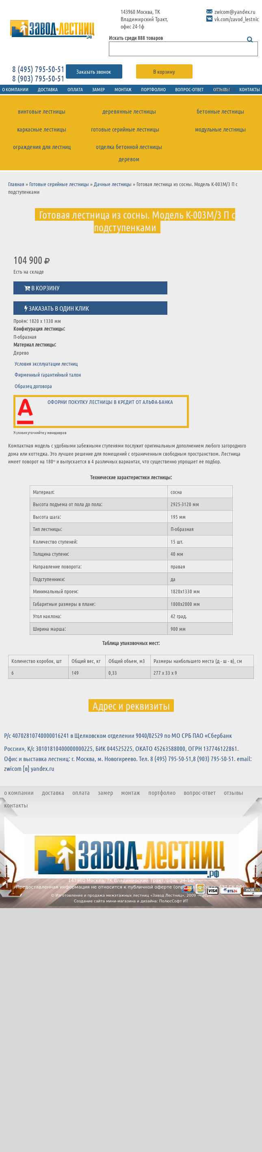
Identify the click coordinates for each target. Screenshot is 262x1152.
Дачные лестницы (113, 188)
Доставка (37, 89)
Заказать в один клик (56, 313)
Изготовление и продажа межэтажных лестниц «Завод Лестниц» (120, 900)
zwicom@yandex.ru (235, 11)
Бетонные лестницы (220, 113)
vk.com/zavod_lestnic (236, 18)
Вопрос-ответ (196, 89)
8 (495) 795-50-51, (171, 763)
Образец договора (33, 390)
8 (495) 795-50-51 (38, 68)
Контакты (16, 810)
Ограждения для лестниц (42, 150)
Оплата (68, 89)
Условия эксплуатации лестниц (46, 368)
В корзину (164, 71)
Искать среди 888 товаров (136, 37)
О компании (19, 797)
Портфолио (155, 89)
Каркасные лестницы (42, 132)
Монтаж (122, 89)
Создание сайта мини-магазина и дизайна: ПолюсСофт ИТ (131, 906)
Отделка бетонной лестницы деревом (129, 157)
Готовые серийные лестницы (125, 132)
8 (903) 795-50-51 (38, 78)
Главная (16, 188)
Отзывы (233, 797)
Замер (95, 89)
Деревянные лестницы (129, 113)
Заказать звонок (94, 71)
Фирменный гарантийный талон (48, 379)
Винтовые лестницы (41, 113)
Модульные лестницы (220, 132)
